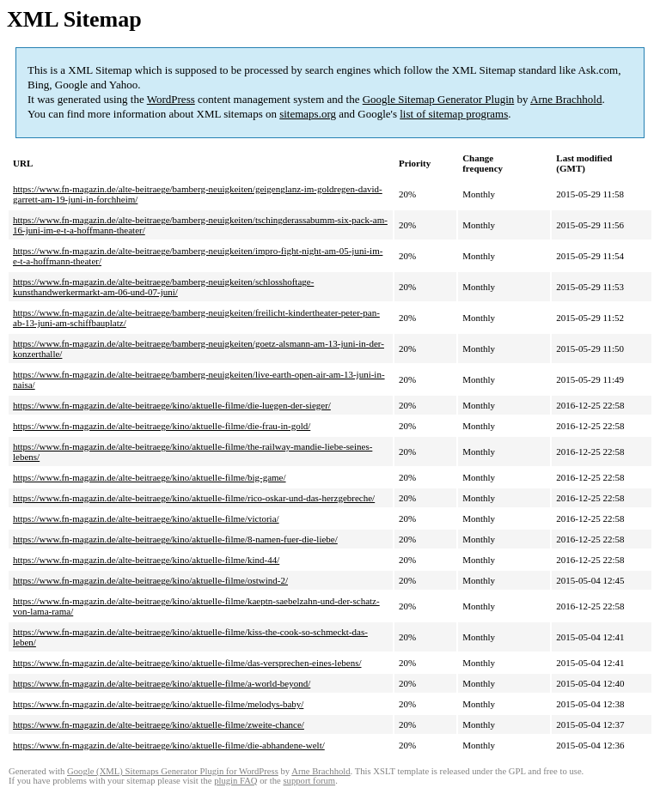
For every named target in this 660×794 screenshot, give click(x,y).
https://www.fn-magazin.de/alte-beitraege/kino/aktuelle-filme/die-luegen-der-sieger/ (172, 405)
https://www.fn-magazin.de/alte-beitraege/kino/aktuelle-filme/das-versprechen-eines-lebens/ (187, 663)
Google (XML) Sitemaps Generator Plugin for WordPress (172, 771)
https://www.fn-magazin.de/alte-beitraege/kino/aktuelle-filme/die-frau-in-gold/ (161, 426)
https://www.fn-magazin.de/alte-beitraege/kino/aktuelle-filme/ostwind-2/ (150, 580)
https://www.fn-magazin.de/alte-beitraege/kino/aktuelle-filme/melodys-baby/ (158, 704)
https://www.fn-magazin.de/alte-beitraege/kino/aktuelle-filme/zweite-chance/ (158, 724)
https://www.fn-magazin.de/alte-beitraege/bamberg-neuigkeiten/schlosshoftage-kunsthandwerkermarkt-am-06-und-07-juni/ (163, 286)
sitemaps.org (307, 113)
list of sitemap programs (454, 113)
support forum (309, 780)
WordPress (171, 99)
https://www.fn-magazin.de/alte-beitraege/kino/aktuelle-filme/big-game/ (149, 477)
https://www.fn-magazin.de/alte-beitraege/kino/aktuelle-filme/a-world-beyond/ (161, 683)
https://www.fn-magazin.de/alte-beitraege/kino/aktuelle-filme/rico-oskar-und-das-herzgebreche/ (194, 498)
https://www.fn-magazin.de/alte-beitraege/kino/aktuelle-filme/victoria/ (146, 518)
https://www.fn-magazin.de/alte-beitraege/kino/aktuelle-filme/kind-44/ (146, 560)
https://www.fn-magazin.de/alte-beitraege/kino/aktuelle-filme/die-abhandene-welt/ (169, 745)
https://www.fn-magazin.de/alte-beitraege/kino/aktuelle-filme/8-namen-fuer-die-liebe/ (175, 539)
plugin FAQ (235, 780)
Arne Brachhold (566, 99)
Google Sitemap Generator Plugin (439, 99)
